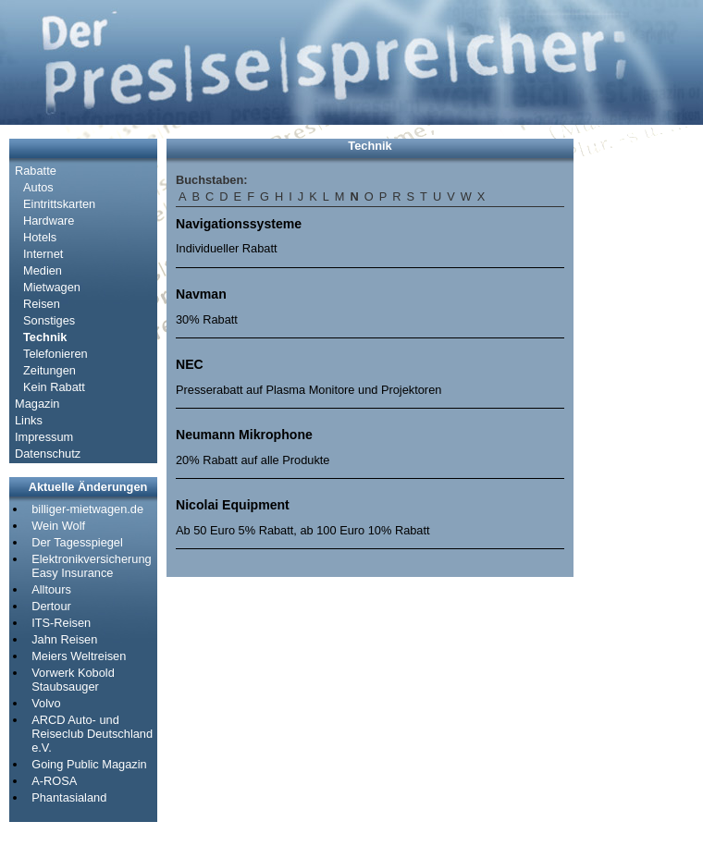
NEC (190, 364)
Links (29, 420)
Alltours (51, 589)
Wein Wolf (58, 526)
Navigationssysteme (239, 223)
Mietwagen (51, 287)
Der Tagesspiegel (77, 542)
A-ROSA (54, 781)
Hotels (39, 237)
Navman (201, 294)
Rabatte (35, 171)
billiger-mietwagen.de (87, 509)
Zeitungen (49, 370)
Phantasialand (68, 797)
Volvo (45, 703)
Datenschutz (47, 453)
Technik (45, 337)
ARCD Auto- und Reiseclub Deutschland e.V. (92, 733)
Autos (38, 187)
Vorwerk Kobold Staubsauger (73, 679)
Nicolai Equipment (233, 504)
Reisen (41, 304)
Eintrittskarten (59, 204)
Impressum (44, 437)
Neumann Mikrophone (244, 434)
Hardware (48, 220)
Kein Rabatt (54, 387)
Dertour (51, 606)
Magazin (37, 404)
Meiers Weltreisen (78, 656)
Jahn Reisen (64, 639)
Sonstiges (49, 320)
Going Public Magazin (88, 764)
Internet (43, 254)
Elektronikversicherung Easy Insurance (91, 566)
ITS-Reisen (61, 623)
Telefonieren (55, 354)
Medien (42, 270)
